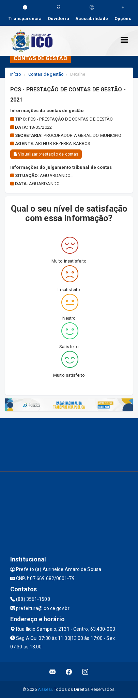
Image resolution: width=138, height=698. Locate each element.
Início (15, 74)
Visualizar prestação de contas (46, 154)
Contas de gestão (46, 74)
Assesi (45, 689)
